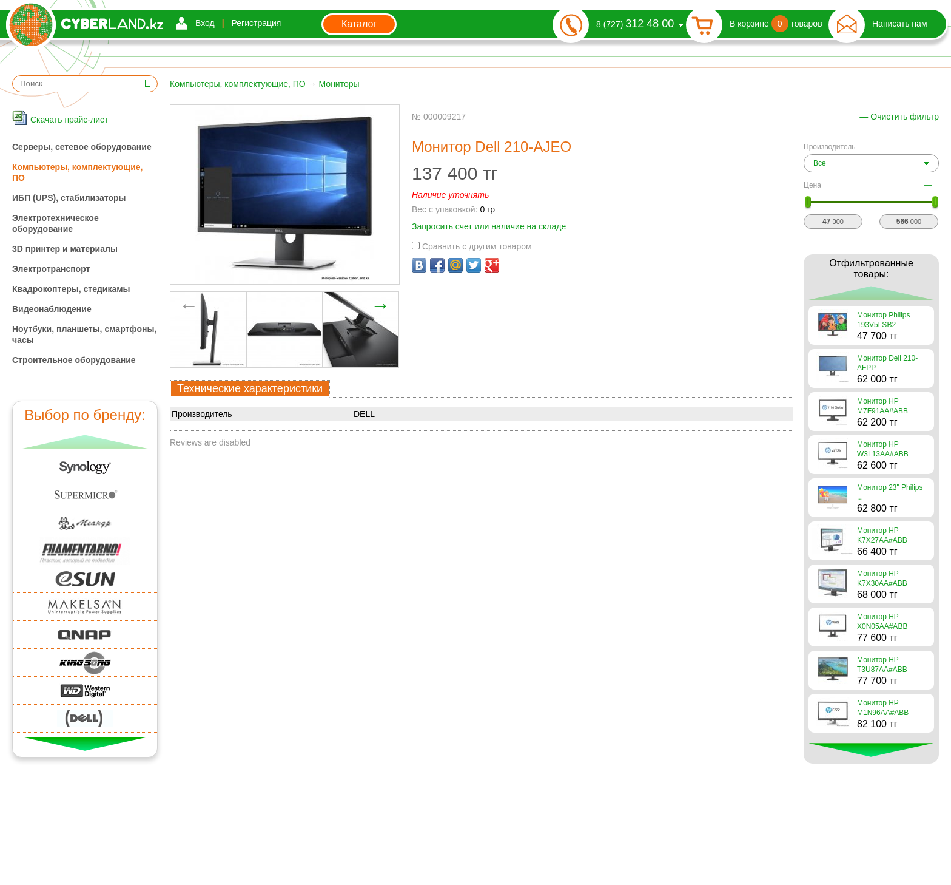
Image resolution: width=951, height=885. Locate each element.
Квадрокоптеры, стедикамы (71, 289)
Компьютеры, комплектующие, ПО (238, 84)
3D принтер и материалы (65, 249)
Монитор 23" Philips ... (889, 492)
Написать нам (899, 24)
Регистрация (256, 23)
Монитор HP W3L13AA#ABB (883, 449)
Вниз (85, 744)
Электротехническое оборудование (55, 223)
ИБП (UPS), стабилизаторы (69, 198)
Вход (205, 23)
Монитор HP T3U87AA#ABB (882, 665)
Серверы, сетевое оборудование (82, 147)
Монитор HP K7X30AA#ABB (882, 578)
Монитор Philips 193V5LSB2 (883, 320)
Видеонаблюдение (52, 309)
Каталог (359, 24)
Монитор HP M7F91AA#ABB (882, 406)
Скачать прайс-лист (69, 119)
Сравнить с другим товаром (472, 246)
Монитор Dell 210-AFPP (887, 363)
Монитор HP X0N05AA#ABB (882, 621)
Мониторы (339, 84)
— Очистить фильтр (899, 116)
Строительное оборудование (74, 360)
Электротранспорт (51, 269)
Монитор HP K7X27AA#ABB (882, 535)
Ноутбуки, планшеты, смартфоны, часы (84, 334)
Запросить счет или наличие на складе (489, 226)
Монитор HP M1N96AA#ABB (883, 708)
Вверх (85, 442)
